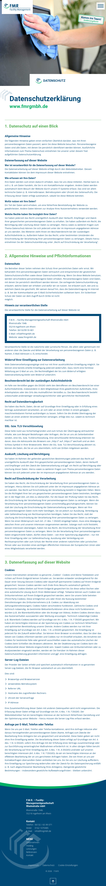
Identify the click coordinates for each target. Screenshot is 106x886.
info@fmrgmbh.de (43, 831)
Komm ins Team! (90, 20)
